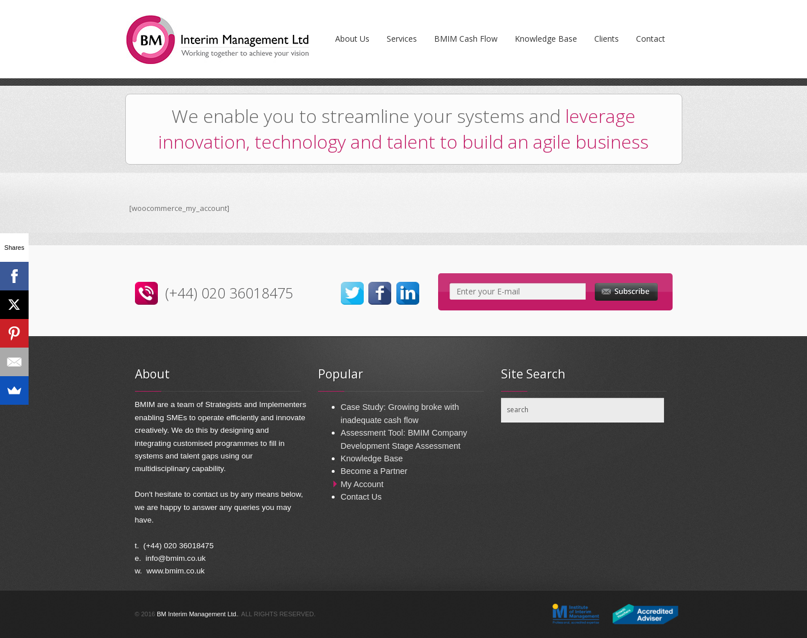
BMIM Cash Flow (466, 38)
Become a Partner (374, 471)
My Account (362, 484)
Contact (650, 38)
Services (402, 38)
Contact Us (361, 496)
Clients (606, 38)
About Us (352, 38)
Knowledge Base (546, 38)
